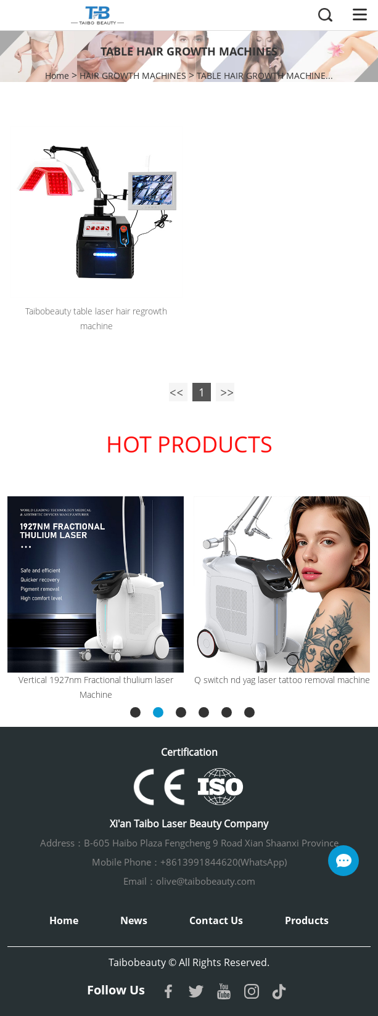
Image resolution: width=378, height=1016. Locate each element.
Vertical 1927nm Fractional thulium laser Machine (95, 687)
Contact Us (216, 920)
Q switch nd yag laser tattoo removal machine (282, 680)
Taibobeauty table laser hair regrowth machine (96, 318)
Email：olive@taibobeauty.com (189, 881)
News (133, 920)
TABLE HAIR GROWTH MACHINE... (265, 75)
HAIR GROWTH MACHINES (133, 75)
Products (307, 920)
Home (57, 75)
